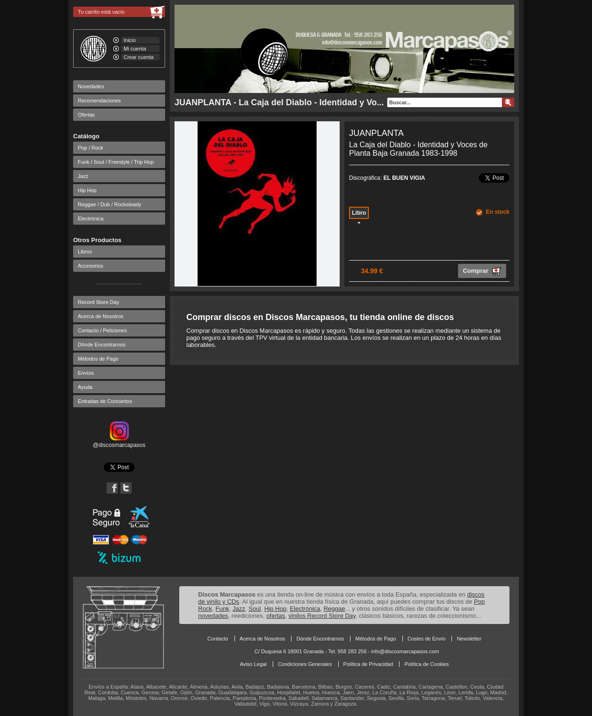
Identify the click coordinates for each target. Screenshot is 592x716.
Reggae (334, 608)
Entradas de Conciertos (105, 401)
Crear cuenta (139, 57)
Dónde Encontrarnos (101, 344)
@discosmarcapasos (119, 441)
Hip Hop (87, 190)
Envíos (86, 373)
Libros (85, 251)
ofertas (276, 615)
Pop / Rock (90, 148)
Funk (222, 608)
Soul (255, 608)
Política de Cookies (426, 664)
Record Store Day (98, 302)
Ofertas (86, 115)
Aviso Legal (253, 664)
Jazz (83, 176)
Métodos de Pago (98, 359)
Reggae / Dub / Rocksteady (110, 204)
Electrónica (90, 218)
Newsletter (469, 638)
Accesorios (90, 266)
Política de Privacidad (368, 664)
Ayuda (85, 387)
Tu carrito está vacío (101, 12)
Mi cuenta (135, 48)
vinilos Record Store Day (322, 615)
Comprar (482, 271)
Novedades (91, 86)
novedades (213, 615)
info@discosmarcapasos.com (405, 651)
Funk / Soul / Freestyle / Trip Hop (116, 162)
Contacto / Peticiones (102, 330)
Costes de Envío (427, 638)
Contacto (218, 638)
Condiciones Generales (305, 664)
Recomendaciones (99, 100)
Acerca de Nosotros (101, 316)
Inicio (130, 40)
